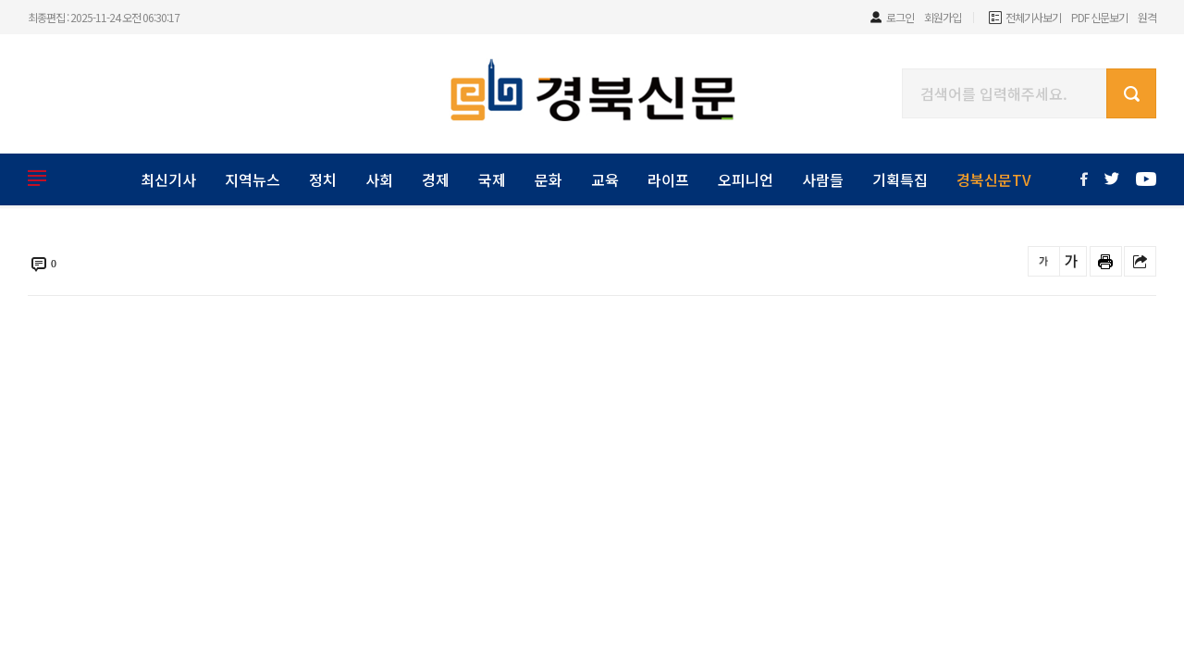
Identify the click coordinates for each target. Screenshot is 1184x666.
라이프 (668, 179)
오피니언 (745, 179)
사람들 (823, 179)
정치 (323, 179)
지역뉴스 (252, 179)
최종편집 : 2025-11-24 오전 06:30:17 (103, 17)
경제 (436, 179)
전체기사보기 (1033, 17)
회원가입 (942, 17)
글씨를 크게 (1070, 261)
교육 (605, 179)
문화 (548, 179)
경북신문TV (993, 179)
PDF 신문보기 (1099, 17)
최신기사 (168, 179)
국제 (492, 179)
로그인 (900, 17)
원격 (1147, 17)
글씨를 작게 (1044, 261)
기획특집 (900, 179)
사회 (379, 179)
